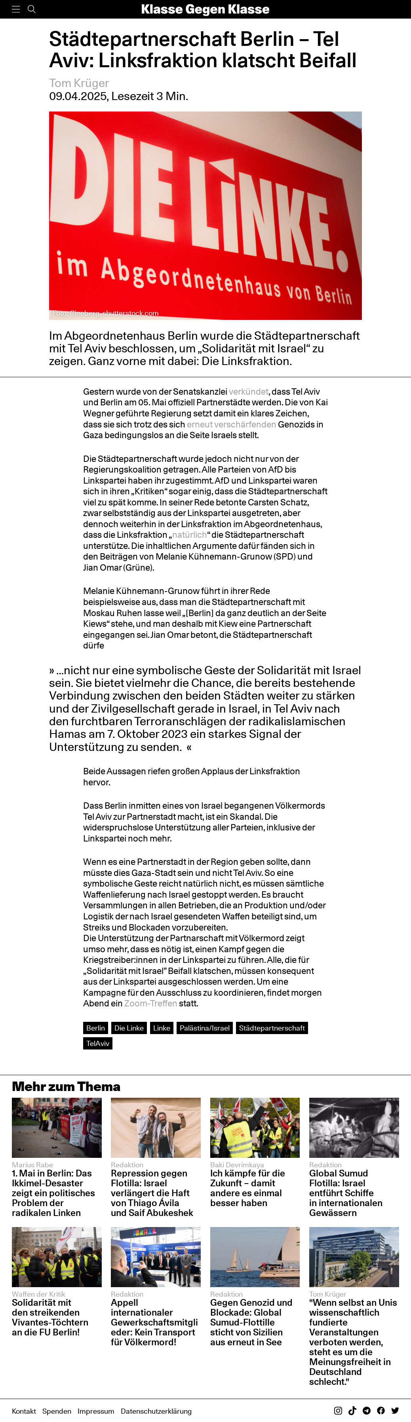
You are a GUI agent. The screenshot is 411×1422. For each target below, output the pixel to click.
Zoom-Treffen (150, 1003)
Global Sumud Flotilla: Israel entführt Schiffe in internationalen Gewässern (345, 1193)
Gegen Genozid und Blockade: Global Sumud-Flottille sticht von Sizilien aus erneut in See (251, 1322)
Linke (161, 1027)
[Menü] (16, 9)
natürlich (189, 534)
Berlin (95, 1027)
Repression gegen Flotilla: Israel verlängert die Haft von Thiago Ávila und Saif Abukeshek (152, 1193)
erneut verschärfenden (231, 424)
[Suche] (32, 9)
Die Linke (129, 1027)
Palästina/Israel (205, 1027)
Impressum (96, 1411)
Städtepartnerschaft (272, 1027)
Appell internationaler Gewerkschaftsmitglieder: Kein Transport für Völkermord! (154, 1322)
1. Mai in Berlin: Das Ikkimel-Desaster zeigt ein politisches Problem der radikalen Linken (53, 1193)
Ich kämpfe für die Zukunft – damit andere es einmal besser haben (247, 1188)
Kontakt (24, 1411)
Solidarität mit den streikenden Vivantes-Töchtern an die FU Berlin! (50, 1317)
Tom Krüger (79, 83)
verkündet (248, 391)
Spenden (56, 1411)
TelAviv (97, 1043)
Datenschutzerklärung (156, 1411)
